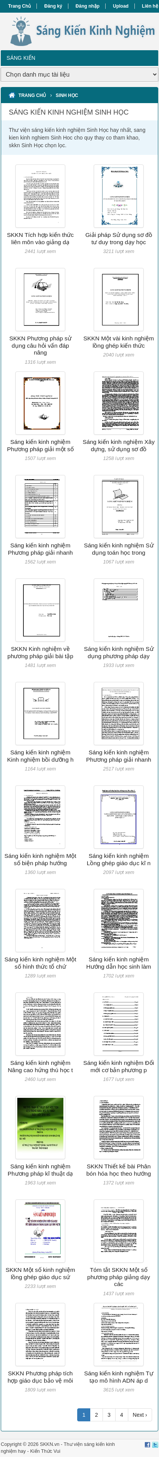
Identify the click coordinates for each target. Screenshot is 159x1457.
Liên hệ (150, 6)
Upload (121, 6)
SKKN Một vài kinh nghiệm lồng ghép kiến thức (118, 341)
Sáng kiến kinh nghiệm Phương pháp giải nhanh (40, 548)
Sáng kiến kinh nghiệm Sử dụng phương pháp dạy (118, 652)
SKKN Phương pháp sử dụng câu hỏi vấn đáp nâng (40, 345)
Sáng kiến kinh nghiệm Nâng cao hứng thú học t (40, 1066)
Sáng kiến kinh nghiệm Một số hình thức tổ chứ (40, 962)
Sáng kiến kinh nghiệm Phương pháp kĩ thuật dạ (40, 1169)
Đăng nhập (87, 6)
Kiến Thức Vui (45, 1451)
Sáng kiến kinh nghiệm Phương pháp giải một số (40, 445)
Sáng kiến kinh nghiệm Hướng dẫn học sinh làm (118, 962)
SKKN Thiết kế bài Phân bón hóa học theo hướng (118, 1169)
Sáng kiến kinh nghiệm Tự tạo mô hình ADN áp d (118, 1376)
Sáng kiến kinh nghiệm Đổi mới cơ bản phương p (118, 1066)
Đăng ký (53, 6)
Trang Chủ (19, 6)
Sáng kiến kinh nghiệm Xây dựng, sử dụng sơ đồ (118, 445)
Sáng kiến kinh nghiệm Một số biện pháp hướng (40, 859)
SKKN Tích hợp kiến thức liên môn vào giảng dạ (40, 238)
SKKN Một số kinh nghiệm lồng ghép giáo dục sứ (40, 1273)
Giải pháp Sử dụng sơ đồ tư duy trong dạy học (118, 238)
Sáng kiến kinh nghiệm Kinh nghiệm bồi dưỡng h (40, 755)
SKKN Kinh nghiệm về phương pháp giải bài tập (40, 652)
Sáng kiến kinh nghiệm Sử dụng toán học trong (118, 548)
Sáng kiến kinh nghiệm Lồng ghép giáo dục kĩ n (119, 859)
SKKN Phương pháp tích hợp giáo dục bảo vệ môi (40, 1376)
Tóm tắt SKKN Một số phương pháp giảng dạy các (118, 1276)
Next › (140, 1415)
